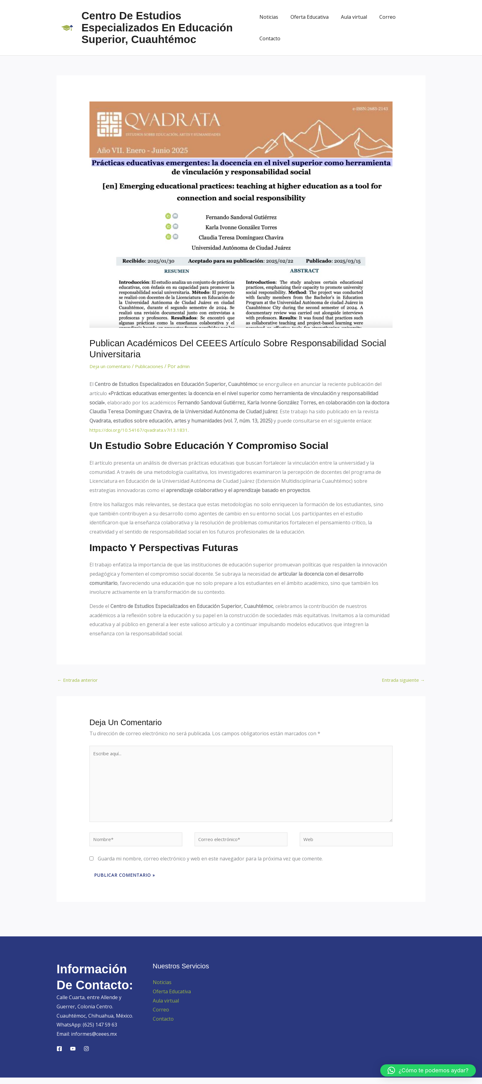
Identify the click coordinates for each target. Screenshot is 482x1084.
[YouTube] (73, 1055)
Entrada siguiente (401, 680)
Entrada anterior (79, 680)
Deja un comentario (112, 366)
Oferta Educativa (309, 27)
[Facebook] (59, 1055)
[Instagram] (86, 1055)
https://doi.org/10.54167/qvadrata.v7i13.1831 (140, 430)
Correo (381, 27)
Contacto (410, 27)
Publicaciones (155, 366)
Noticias (270, 27)
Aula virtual (351, 27)
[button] (428, 1070)
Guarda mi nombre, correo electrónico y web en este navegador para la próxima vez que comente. (210, 865)
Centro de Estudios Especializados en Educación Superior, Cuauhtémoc (157, 27)
